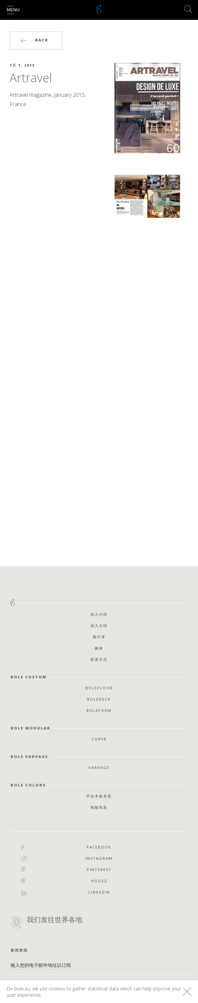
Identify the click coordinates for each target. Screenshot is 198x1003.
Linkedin (99, 892)
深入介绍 (99, 614)
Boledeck (99, 699)
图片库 (99, 636)
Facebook (99, 847)
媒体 (99, 648)
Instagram (99, 858)
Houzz (99, 880)
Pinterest (99, 869)
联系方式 (99, 659)
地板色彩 (99, 807)
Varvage (99, 767)
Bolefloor (99, 687)
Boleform (99, 710)
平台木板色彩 (99, 795)
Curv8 (99, 738)
